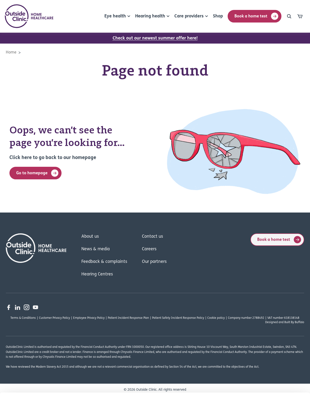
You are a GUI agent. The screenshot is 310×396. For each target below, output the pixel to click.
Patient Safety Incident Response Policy (178, 318)
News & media (95, 249)
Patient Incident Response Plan (128, 318)
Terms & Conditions (23, 318)
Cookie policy (216, 318)
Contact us (152, 236)
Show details (254, 386)
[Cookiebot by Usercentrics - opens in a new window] (31, 386)
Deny (269, 355)
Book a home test (256, 16)
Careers (149, 249)
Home (11, 52)
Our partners (154, 261)
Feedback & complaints (104, 261)
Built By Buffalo (294, 322)
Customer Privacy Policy (54, 318)
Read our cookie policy (84, 367)
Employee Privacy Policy (89, 318)
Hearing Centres (97, 274)
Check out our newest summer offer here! (155, 38)
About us (90, 236)
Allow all (269, 339)
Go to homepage (37, 173)
